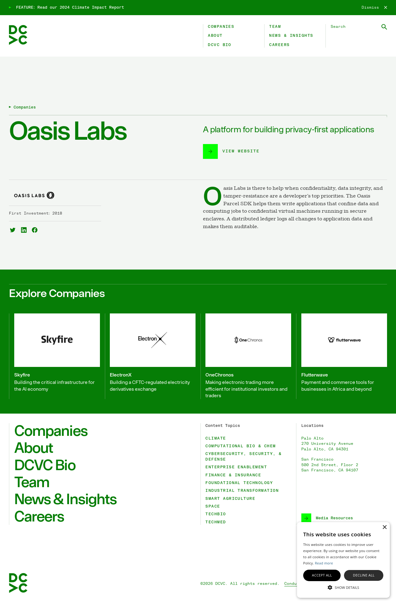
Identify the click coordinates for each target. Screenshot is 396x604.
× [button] (384, 527)
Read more (324, 563)
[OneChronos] (245, 356)
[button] (343, 587)
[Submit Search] (384, 27)
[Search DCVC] (359, 27)
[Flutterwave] (341, 356)
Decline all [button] (364, 575)
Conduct (293, 583)
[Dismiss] (374, 8)
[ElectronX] (150, 356)
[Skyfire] (54, 356)
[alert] (343, 560)
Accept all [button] (322, 575)
